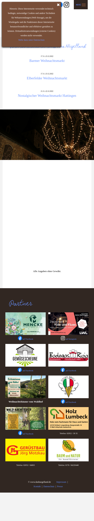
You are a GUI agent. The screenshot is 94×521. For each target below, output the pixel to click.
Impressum (61, 482)
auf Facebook (28, 371)
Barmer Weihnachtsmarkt (47, 61)
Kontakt (37, 486)
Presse (60, 486)
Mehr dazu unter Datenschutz (31, 40)
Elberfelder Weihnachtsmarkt (47, 78)
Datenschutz (48, 486)
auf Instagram (71, 339)
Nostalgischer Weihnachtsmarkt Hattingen (47, 96)
